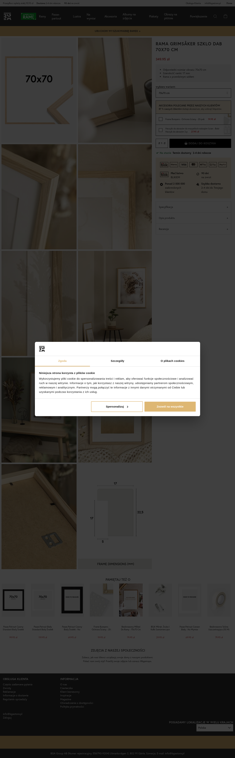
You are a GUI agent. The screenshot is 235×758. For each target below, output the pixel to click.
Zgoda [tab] (62, 360)
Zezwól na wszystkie (170, 406)
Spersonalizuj (117, 406)
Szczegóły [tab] (117, 360)
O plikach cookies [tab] (172, 360)
